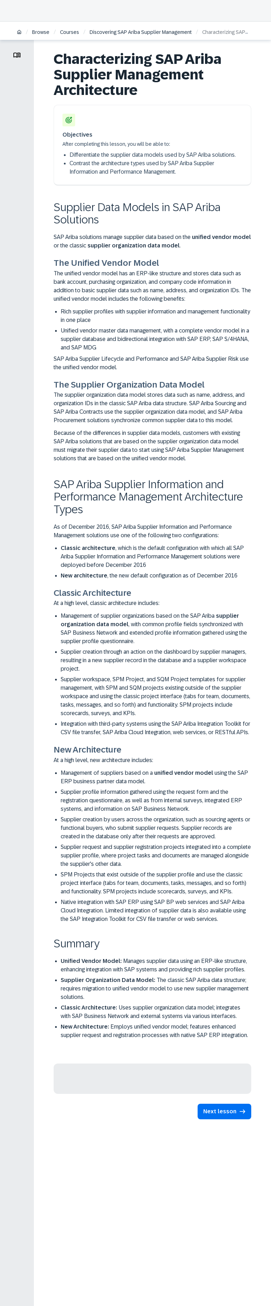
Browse (40, 32)
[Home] (19, 33)
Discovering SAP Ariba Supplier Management (141, 32)
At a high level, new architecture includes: (103, 760)
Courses (69, 32)
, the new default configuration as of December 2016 (149, 576)
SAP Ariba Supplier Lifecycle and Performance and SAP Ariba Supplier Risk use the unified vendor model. (151, 363)
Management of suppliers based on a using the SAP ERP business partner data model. (154, 777)
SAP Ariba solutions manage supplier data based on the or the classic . (152, 241)
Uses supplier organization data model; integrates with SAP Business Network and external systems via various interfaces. (150, 1012)
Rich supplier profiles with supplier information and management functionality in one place (155, 315)
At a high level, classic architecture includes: (106, 603)
